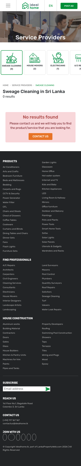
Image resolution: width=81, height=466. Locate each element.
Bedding (7, 184)
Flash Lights (9, 246)
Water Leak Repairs (51, 309)
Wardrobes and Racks (53, 250)
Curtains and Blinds (13, 229)
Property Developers (52, 324)
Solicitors (47, 292)
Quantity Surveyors (52, 283)
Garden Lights (49, 162)
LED (44, 193)
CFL (5, 206)
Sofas (45, 233)
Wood (45, 359)
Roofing (46, 328)
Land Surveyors (50, 265)
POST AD (69, 6)
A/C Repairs (9, 265)
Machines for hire (11, 359)
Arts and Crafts (10, 171)
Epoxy (45, 364)
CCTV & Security (11, 193)
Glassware (47, 167)
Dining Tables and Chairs (15, 233)
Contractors (9, 333)
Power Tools (48, 224)
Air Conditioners (11, 167)
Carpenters (8, 274)
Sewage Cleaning (51, 296)
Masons (46, 269)
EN (51, 6)
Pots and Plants (50, 220)
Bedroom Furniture (12, 176)
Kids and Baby (49, 184)
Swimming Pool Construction (57, 333)
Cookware (8, 224)
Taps (44, 341)
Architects (8, 269)
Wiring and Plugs (50, 355)
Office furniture (50, 206)
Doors (6, 337)
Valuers (46, 305)
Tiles (44, 350)
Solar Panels (48, 242)
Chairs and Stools (12, 211)
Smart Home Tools (51, 228)
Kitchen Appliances (52, 189)
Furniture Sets (10, 251)
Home (5, 85)
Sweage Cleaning (45, 85)
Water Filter (8, 202)
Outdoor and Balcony (53, 211)
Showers (46, 337)
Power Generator (11, 198)
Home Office (48, 171)
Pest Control (48, 274)
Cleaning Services (12, 283)
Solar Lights (48, 237)
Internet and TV (50, 180)
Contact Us (40, 136)
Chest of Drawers (11, 215)
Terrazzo (46, 346)
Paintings (47, 215)
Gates (6, 341)
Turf (44, 300)
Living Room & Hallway (54, 197)
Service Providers (22, 85)
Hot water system (51, 175)
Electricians (9, 292)
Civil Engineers (10, 278)
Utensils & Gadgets (52, 246)
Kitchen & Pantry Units (14, 355)
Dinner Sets (9, 237)
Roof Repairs (48, 287)
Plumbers (47, 278)
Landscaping (9, 309)
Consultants (9, 287)
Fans (5, 242)
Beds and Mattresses (13, 180)
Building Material (11, 328)
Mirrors (45, 202)
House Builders (10, 350)
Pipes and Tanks (11, 368)
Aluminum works (11, 324)
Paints (6, 364)
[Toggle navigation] (8, 5)
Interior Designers (12, 300)
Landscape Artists (12, 305)
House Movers (10, 296)
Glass (5, 346)
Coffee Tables (9, 220)
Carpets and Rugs (12, 189)
